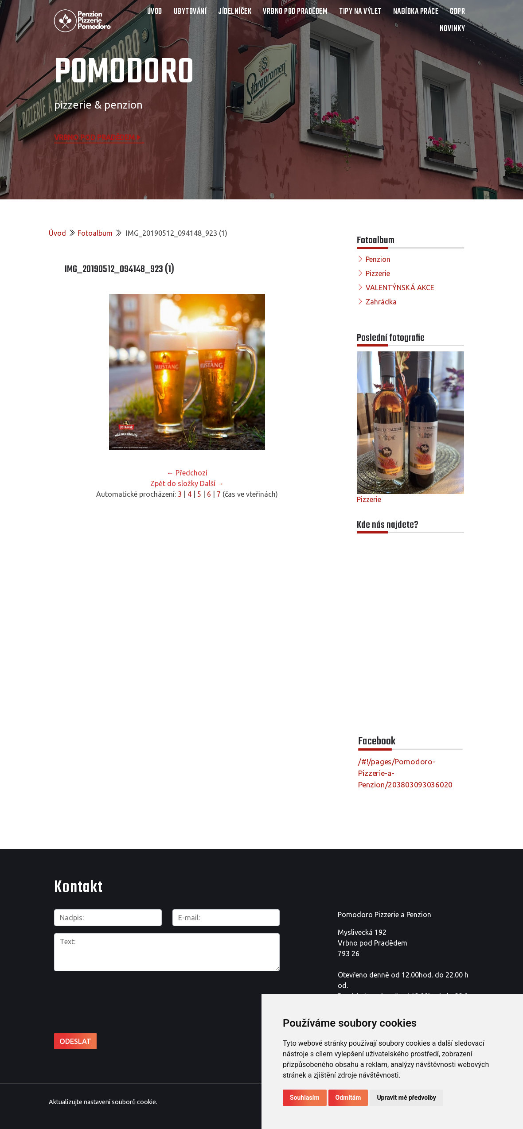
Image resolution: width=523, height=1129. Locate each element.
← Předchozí (187, 473)
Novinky (452, 29)
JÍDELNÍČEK (234, 12)
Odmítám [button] (348, 1097)
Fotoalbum (95, 233)
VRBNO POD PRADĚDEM (295, 12)
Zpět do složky (174, 483)
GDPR (457, 12)
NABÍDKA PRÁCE (416, 12)
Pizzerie (378, 273)
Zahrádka (381, 302)
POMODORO (124, 73)
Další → (212, 483)
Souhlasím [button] (305, 1097)
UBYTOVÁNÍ (190, 12)
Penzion (378, 259)
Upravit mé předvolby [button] (406, 1097)
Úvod (154, 12)
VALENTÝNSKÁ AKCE (400, 288)
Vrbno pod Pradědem (98, 137)
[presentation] (101, 992)
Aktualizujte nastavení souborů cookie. (103, 1102)
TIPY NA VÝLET (360, 12)
